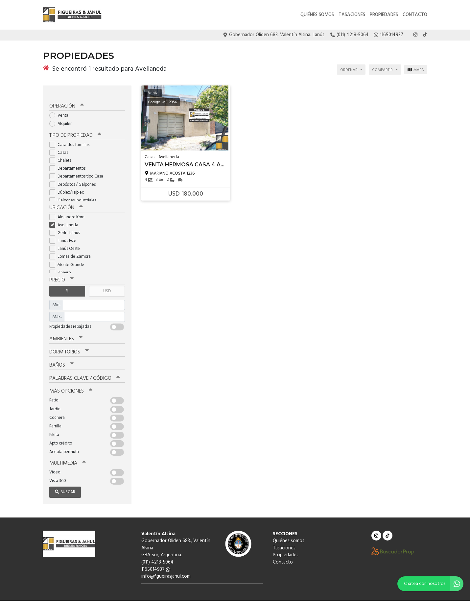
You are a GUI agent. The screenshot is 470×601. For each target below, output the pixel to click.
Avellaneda (65, 217)
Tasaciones (352, 15)
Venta (61, 108)
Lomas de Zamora (72, 249)
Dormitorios (68, 343)
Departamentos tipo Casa (78, 168)
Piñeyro (62, 264)
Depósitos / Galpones (74, 177)
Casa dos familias (71, 137)
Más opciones (70, 382)
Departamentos (69, 160)
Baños (61, 356)
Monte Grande (68, 256)
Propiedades (384, 15)
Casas (60, 145)
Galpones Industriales (75, 192)
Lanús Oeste (66, 240)
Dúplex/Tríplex (68, 184)
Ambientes (65, 330)
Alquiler (62, 116)
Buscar (65, 481)
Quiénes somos (317, 15)
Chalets (62, 153)
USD (107, 282)
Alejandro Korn (69, 209)
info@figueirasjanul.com (166, 566)
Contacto (415, 15)
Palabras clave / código (84, 369)
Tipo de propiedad (74, 128)
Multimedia (67, 453)
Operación (66, 99)
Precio (61, 272)
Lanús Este (65, 232)
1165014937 (155, 559)
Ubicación (65, 200)
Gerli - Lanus (66, 225)
